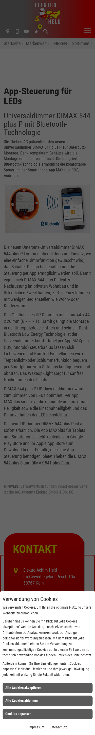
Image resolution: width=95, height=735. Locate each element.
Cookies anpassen (18, 714)
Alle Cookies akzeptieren (23, 688)
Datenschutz (58, 727)
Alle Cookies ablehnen (21, 701)
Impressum (36, 727)
